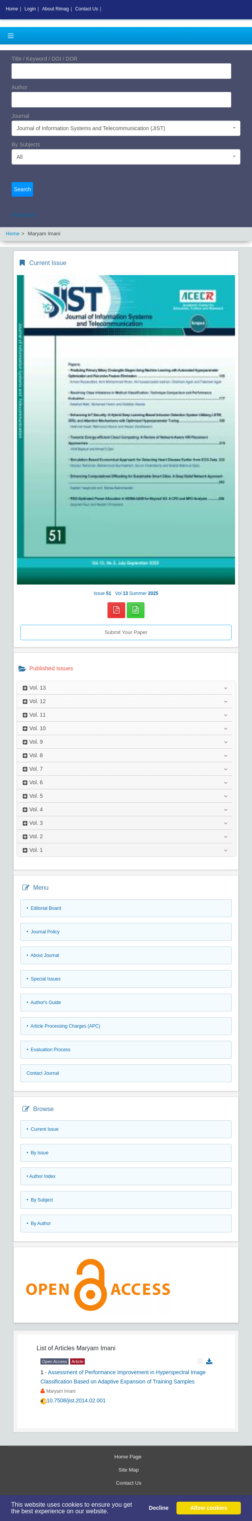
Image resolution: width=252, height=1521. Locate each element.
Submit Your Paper (125, 632)
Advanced (23, 215)
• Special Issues (43, 979)
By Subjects (26, 144)
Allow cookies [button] (208, 1508)
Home (12, 9)
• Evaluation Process (49, 1049)
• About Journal (43, 955)
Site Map (129, 1470)
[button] (111, 1512)
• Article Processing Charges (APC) (63, 1026)
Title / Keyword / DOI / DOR (44, 59)
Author (19, 87)
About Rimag (55, 9)
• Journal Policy (43, 932)
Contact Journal (43, 1073)
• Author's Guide (44, 1002)
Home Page (127, 1457)
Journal (20, 116)
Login (29, 9)
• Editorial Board (44, 908)
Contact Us (128, 1483)
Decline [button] (158, 1508)
